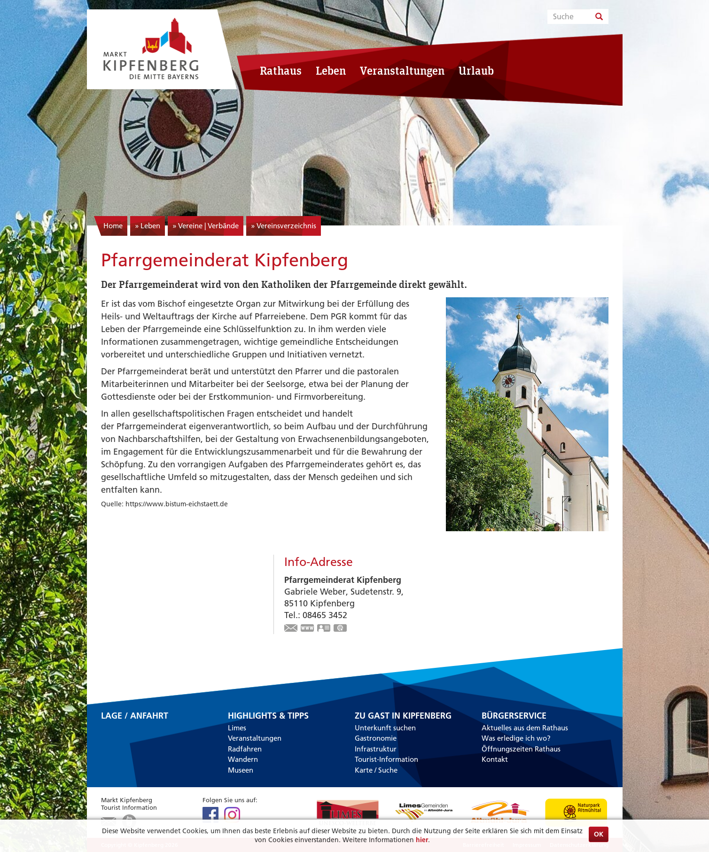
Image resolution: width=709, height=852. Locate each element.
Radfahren (245, 748)
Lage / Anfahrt (134, 716)
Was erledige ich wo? (516, 738)
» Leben (147, 225)
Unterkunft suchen (385, 727)
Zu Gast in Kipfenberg (403, 716)
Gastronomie (376, 738)
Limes (237, 727)
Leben (331, 70)
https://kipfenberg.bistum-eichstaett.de (308, 629)
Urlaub (476, 70)
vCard (324, 629)
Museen (240, 770)
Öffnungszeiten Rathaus (521, 748)
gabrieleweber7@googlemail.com (291, 629)
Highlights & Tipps (268, 716)
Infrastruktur (376, 748)
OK (598, 834)
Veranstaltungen (402, 70)
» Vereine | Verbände (205, 225)
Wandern (243, 759)
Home (113, 225)
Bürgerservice (514, 716)
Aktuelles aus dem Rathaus (525, 727)
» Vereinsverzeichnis (283, 225)
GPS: (341, 629)
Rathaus (281, 70)
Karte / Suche (376, 770)
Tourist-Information (386, 759)
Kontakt (495, 759)
